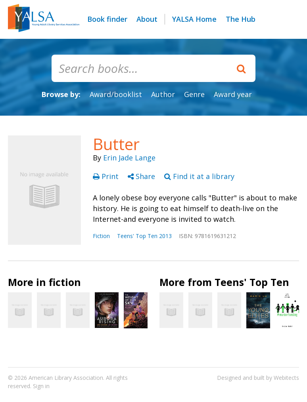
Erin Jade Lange (129, 157)
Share (142, 176)
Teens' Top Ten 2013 (144, 236)
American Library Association (66, 377)
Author (163, 94)
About (146, 19)
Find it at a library (199, 176)
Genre (194, 94)
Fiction (101, 236)
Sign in (41, 386)
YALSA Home (194, 19)
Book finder (107, 19)
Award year (233, 94)
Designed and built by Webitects (258, 377)
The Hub (240, 19)
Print (107, 176)
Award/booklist (116, 94)
